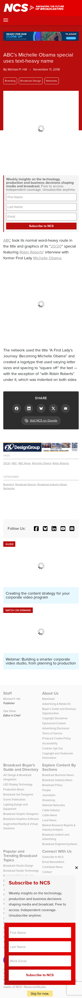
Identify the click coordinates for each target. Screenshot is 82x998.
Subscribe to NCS (53, 857)
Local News (49, 820)
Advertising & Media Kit (56, 704)
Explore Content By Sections (59, 767)
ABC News (24, 463)
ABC (7, 240)
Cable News (49, 815)
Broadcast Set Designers (18, 794)
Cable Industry (51, 810)
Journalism (49, 795)
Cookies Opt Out (52, 748)
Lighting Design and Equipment (15, 806)
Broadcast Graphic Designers (20, 814)
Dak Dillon (9, 711)
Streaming (48, 800)
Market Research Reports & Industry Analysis (58, 827)
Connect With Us (57, 851)
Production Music (13, 789)
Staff (7, 693)
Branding (10, 81)
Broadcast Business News (58, 775)
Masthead (48, 699)
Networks (51, 81)
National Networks (53, 805)
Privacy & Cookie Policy (56, 738)
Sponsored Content (54, 723)
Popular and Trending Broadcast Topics (20, 855)
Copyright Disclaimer (55, 718)
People (46, 790)
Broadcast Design (30, 81)
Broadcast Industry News (52, 484)
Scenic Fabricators (14, 799)
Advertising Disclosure (55, 728)
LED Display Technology (17, 784)
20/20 (56, 246)
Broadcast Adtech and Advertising (55, 837)
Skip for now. (40, 993)
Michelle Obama (47, 258)
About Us (50, 693)
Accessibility (49, 743)
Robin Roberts (31, 252)
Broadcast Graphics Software (21, 819)
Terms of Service (52, 733)
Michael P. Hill (17, 69)
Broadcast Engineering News (59, 844)
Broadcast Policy (52, 785)
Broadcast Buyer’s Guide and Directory (20, 767)
